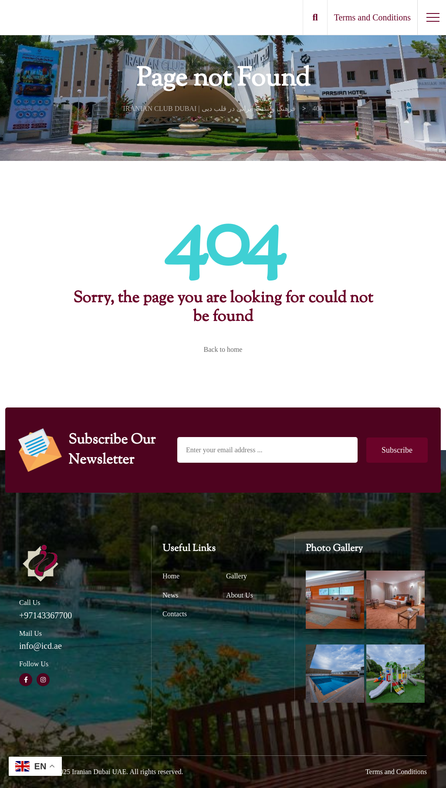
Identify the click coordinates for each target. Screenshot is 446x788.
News (170, 595)
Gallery (236, 576)
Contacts (174, 614)
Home (170, 576)
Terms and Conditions (396, 771)
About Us (239, 595)
